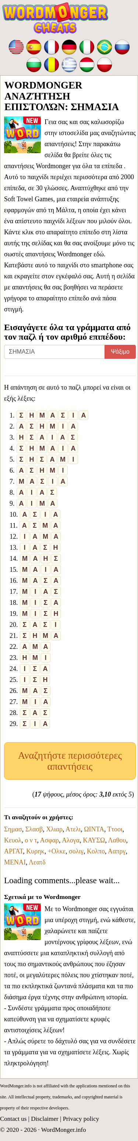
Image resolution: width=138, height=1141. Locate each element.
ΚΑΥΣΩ (94, 840)
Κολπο (96, 851)
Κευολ (12, 840)
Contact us (13, 1118)
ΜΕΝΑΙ (15, 862)
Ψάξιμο (120, 352)
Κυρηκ (35, 851)
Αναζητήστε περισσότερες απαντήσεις (70, 761)
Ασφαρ (49, 840)
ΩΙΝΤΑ (94, 829)
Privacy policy (81, 1118)
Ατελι (73, 829)
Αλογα (70, 840)
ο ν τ (31, 840)
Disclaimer (45, 1118)
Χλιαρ (54, 829)
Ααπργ (116, 851)
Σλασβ (34, 829)
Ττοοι (115, 829)
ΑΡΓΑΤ (13, 851)
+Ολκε (57, 851)
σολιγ (76, 851)
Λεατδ (37, 862)
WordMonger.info (63, 1129)
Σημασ (13, 829)
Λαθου (117, 840)
